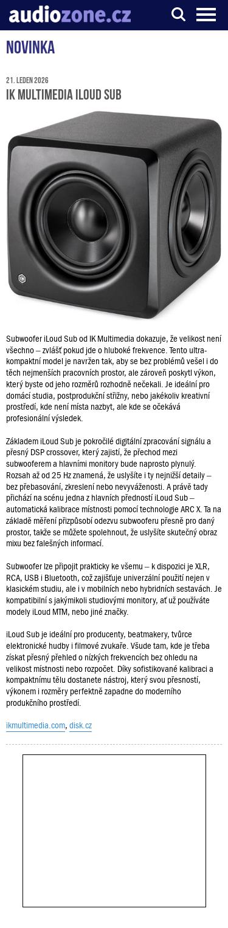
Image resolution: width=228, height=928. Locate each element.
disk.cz (80, 725)
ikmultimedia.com (35, 725)
